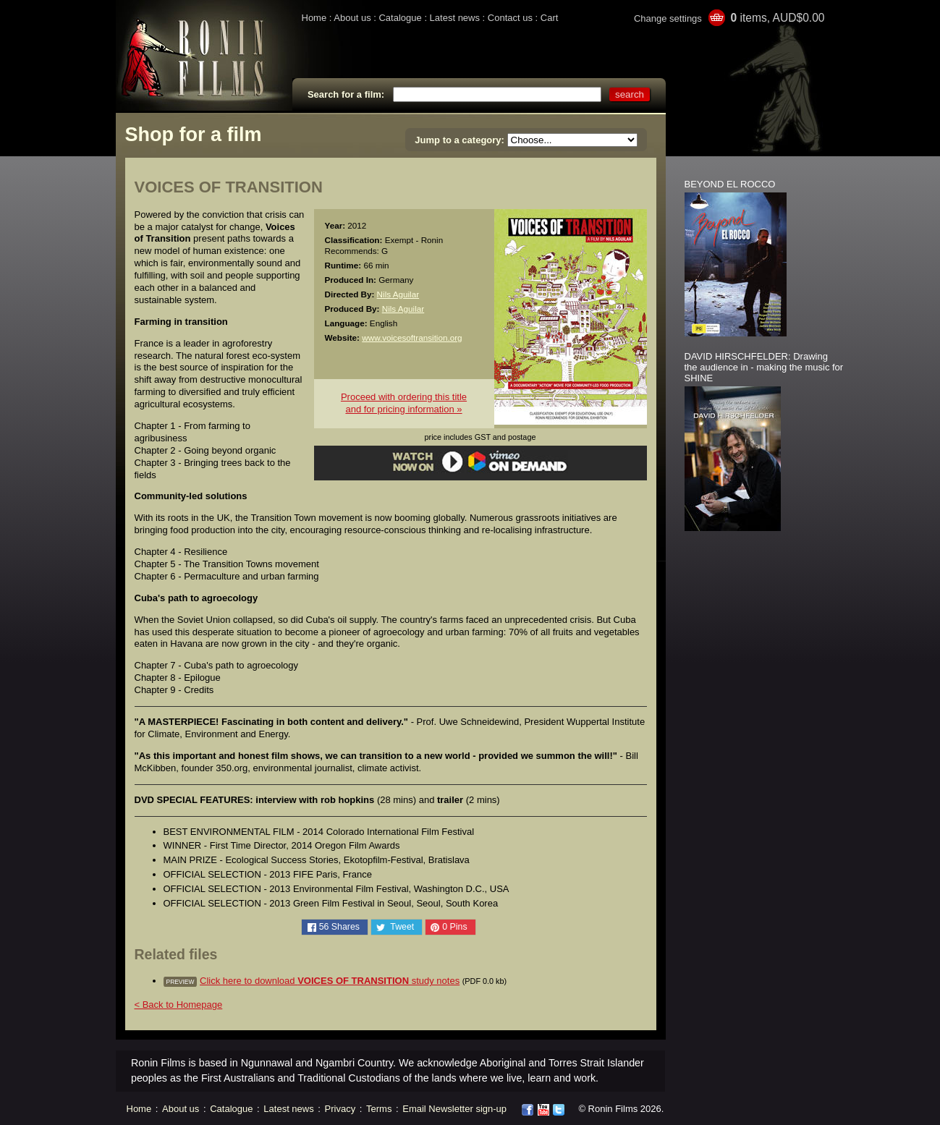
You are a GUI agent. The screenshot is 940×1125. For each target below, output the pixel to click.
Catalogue (399, 17)
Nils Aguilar (398, 294)
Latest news (455, 17)
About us (352, 17)
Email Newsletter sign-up (454, 1108)
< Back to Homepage (179, 1004)
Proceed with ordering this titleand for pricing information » (404, 403)
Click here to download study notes (330, 980)
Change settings (668, 18)
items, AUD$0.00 (777, 18)
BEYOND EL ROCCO (730, 184)
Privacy (340, 1108)
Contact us (510, 17)
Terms (378, 1108)
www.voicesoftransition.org (412, 337)
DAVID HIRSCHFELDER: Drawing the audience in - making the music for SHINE (764, 367)
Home (314, 17)
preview (180, 981)
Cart (550, 17)
